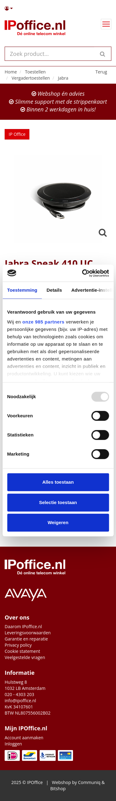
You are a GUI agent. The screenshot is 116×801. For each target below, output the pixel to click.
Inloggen (13, 744)
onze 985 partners (43, 321)
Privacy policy (18, 645)
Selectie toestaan (58, 502)
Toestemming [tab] (22, 290)
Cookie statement (22, 651)
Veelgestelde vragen (25, 657)
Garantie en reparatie (26, 639)
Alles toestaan (58, 482)
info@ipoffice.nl (20, 700)
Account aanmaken (24, 738)
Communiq (89, 782)
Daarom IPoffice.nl (23, 626)
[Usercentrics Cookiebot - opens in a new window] (82, 273)
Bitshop (58, 788)
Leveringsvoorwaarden (28, 633)
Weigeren (58, 522)
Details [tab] (54, 290)
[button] (58, 8)
